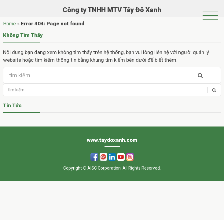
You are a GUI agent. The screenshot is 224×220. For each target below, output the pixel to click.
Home (9, 24)
